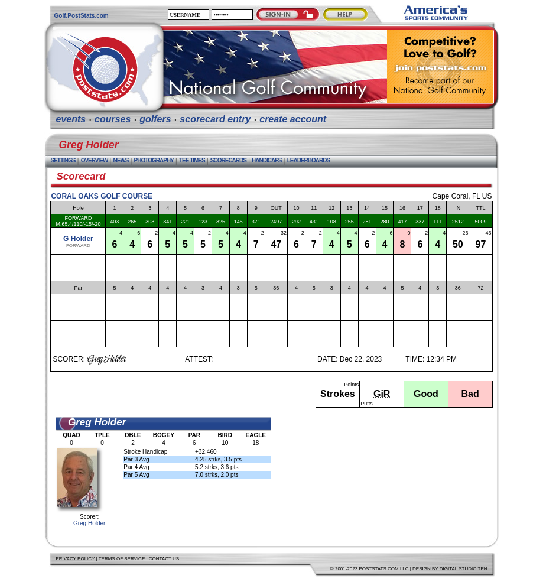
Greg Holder (89, 523)
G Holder (78, 239)
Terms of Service (122, 558)
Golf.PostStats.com (81, 15)
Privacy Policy (75, 558)
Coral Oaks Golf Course (101, 196)
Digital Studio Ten (463, 568)
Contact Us (164, 558)
